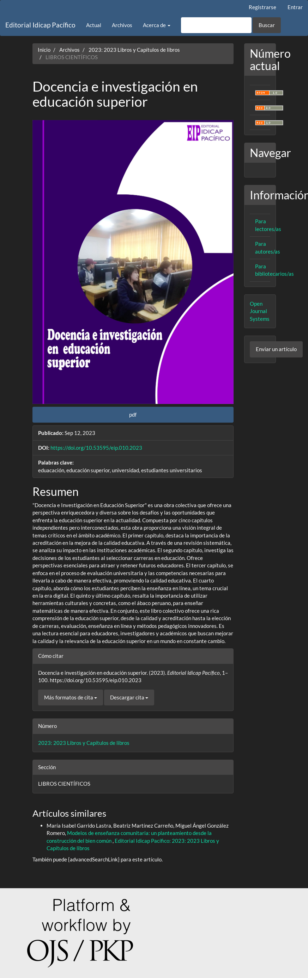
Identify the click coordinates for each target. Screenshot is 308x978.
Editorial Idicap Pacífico (40, 25)
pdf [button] (133, 414)
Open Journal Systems (260, 311)
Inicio (44, 49)
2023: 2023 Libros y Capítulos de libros (134, 49)
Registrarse (262, 7)
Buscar (267, 25)
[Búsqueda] (216, 25)
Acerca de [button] (156, 25)
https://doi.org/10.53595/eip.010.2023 (96, 447)
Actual (93, 25)
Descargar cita (129, 697)
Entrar (295, 7)
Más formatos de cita (70, 697)
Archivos (122, 25)
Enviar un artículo (276, 349)
